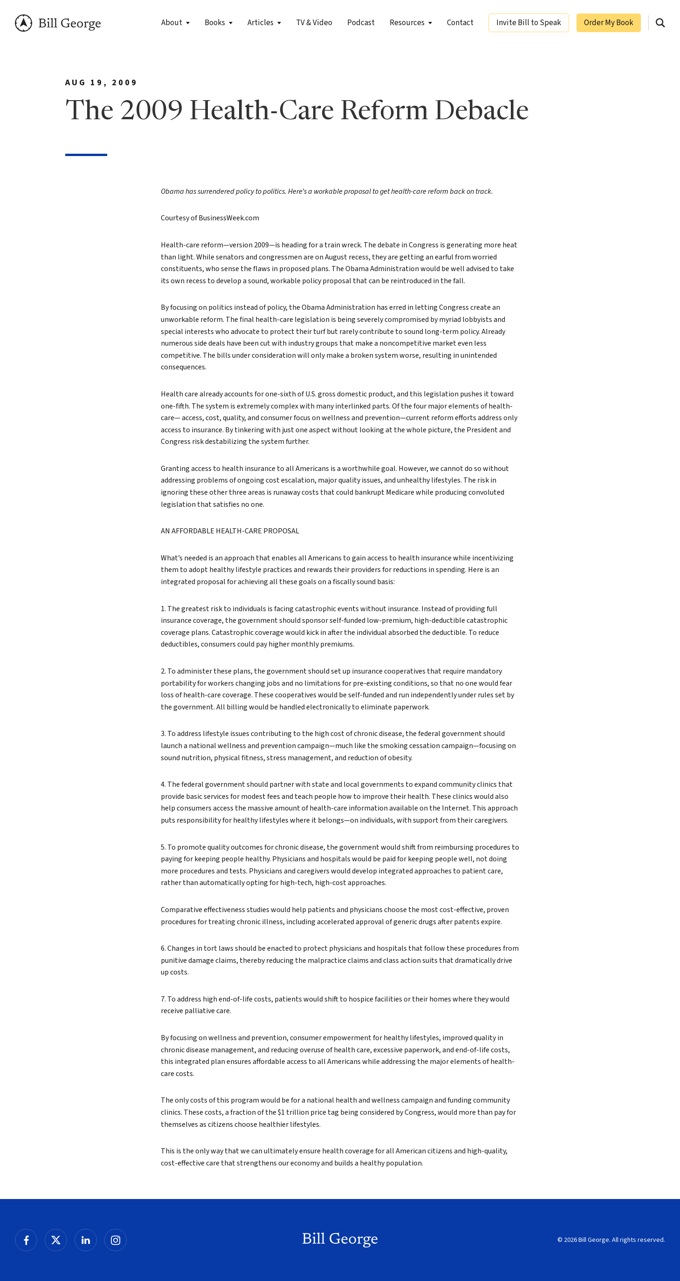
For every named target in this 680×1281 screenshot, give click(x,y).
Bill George (58, 23)
